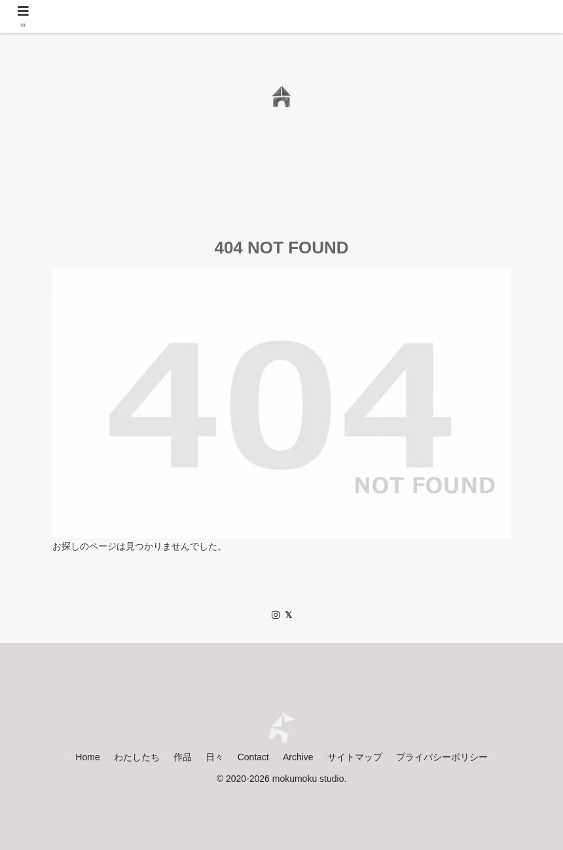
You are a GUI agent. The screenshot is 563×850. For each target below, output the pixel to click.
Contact (253, 757)
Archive (298, 757)
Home (87, 757)
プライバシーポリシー (442, 757)
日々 (215, 757)
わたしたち (137, 757)
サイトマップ (354, 757)
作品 (182, 757)
